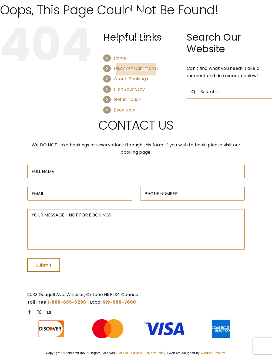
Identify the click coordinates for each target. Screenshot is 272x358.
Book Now (124, 110)
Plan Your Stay (129, 89)
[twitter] (39, 312)
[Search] (193, 91)
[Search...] (229, 91)
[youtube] (49, 312)
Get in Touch (128, 99)
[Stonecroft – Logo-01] (136, 8)
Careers (137, 353)
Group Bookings (131, 79)
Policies (123, 353)
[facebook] (29, 312)
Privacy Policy (155, 353)
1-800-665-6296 (135, 54)
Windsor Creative (213, 353)
